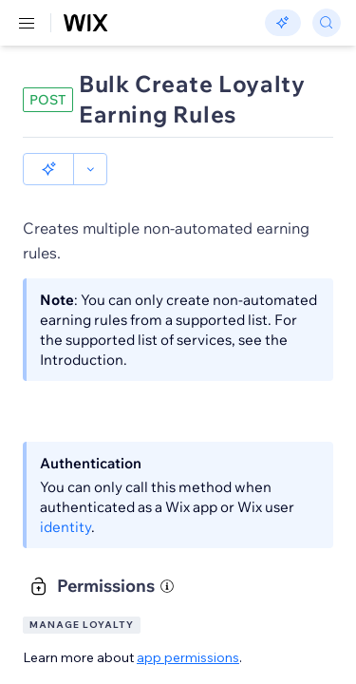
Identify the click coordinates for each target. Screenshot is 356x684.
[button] (48, 169)
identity (65, 527)
